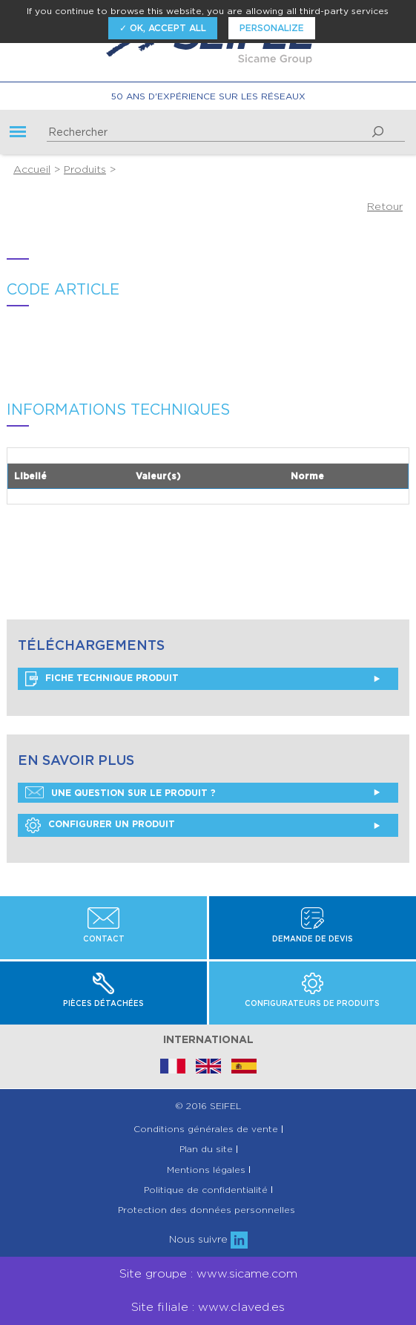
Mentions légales (206, 1170)
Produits (85, 169)
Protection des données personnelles (206, 1210)
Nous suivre (208, 1239)
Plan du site (206, 1149)
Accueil (31, 169)
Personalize (272, 27)
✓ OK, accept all (162, 27)
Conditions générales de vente (205, 1129)
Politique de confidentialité (206, 1190)
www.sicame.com (247, 1273)
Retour (385, 206)
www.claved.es (241, 1307)
